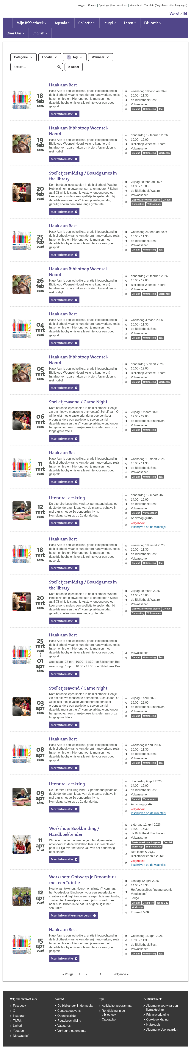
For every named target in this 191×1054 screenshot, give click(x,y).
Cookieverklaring (157, 1019)
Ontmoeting (149, 109)
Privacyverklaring (157, 1014)
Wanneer (98, 57)
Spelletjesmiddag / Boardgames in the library (83, 176)
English (38, 33)
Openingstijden (106, 5)
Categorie (21, 57)
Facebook (19, 1005)
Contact (92, 5)
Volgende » (121, 974)
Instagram (19, 1015)
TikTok (17, 1020)
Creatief (136, 109)
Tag (72, 57)
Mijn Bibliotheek (30, 22)
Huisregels (153, 1024)
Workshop (164, 153)
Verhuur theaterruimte (71, 1030)
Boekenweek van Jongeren (146, 842)
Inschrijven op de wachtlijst (148, 526)
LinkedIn (18, 1025)
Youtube (18, 1030)
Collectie (85, 22)
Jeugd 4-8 (148, 903)
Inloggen (81, 5)
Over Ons (14, 33)
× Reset (73, 66)
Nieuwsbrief (135, 5)
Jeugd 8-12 (162, 903)
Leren (128, 22)
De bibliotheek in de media (75, 1005)
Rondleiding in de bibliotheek (113, 1012)
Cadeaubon (109, 1019)
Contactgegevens (69, 1010)
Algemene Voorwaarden (162, 1029)
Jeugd (108, 22)
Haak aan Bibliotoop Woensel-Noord (78, 131)
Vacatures (122, 5)
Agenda (61, 22)
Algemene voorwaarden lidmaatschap (162, 1007)
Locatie (47, 57)
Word (178, 14)
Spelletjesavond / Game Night (78, 402)
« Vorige (67, 974)
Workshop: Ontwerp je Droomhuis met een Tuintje (82, 880)
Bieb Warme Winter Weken (146, 199)
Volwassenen (154, 204)
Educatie (151, 22)
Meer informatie (62, 114)
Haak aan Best (63, 85)
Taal (161, 109)
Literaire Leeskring (67, 498)
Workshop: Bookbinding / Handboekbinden (74, 831)
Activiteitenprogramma (116, 1005)
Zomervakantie (154, 847)
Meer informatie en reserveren (71, 915)
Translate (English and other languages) (165, 5)
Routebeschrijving (69, 1020)
